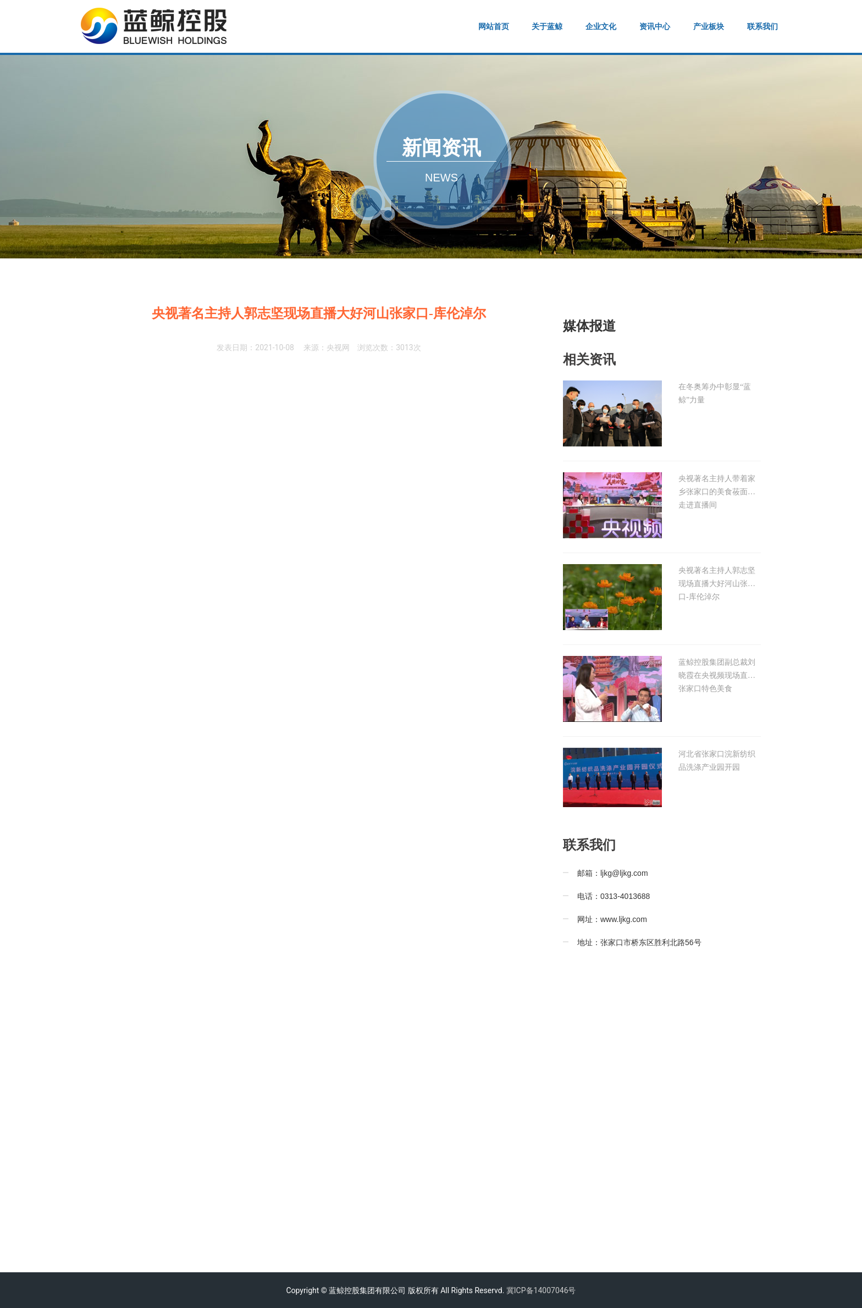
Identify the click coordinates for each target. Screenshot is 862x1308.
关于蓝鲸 (547, 26)
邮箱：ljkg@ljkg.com (612, 873)
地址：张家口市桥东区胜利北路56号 (639, 942)
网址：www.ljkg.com (612, 919)
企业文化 (600, 26)
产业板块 (708, 26)
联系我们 (762, 26)
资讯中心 (654, 26)
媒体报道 (589, 326)
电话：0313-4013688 (613, 896)
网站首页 (493, 26)
